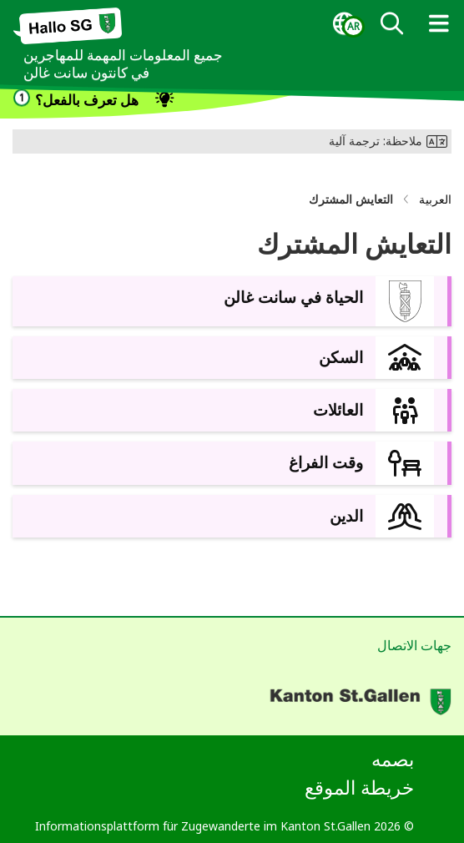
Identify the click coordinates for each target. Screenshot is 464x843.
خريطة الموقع (359, 787)
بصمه (392, 758)
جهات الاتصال (414, 645)
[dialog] (344, 24)
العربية (435, 199)
